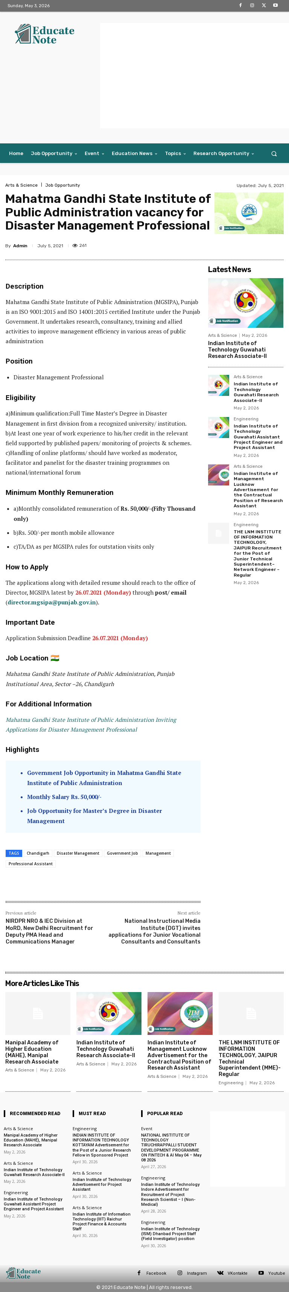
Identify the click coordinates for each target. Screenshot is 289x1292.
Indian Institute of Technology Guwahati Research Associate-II (237, 349)
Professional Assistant (31, 863)
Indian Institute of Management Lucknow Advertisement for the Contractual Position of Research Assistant (258, 489)
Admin (20, 245)
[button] (274, 153)
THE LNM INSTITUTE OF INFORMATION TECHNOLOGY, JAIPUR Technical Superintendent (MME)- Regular (250, 1058)
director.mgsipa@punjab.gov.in (52, 602)
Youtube (276, 1273)
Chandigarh (38, 853)
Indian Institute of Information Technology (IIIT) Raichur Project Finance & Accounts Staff (102, 1222)
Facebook (156, 1273)
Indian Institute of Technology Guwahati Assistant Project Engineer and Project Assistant (258, 436)
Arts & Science (21, 185)
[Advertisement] (194, 75)
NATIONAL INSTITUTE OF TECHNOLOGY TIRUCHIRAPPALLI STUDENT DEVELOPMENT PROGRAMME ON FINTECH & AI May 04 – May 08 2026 (171, 1148)
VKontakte (238, 1273)
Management (158, 853)
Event (146, 1128)
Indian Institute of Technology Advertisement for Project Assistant (102, 1184)
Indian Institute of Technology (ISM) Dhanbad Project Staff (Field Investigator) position (170, 1234)
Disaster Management (78, 853)
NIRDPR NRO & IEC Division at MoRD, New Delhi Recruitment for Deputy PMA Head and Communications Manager (49, 931)
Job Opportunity (62, 185)
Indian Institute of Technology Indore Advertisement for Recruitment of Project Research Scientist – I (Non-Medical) (170, 1194)
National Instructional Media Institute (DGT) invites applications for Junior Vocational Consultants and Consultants (154, 931)
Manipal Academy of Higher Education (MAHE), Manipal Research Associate (32, 1052)
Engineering (246, 419)
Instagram (197, 1273)
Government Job (122, 853)
